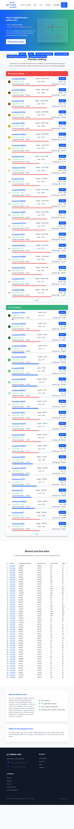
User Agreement (12, 790)
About (9, 778)
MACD (22, 54)
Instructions (43, 758)
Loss (40, 5)
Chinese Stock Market (37, 56)
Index (29, 5)
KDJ (31, 54)
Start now (64, 5)
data (40, 764)
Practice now (16, 41)
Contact (9, 781)
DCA (54, 5)
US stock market (61, 54)
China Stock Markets (44, 54)
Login (58, 5)
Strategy (47, 5)
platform (42, 767)
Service (9, 784)
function (41, 761)
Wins (35, 5)
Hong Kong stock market (16, 56)
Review (62, 78)
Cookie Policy (63, 798)
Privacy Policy (11, 787)
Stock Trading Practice (13, 5)
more (37, 300)
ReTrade (12, 566)
